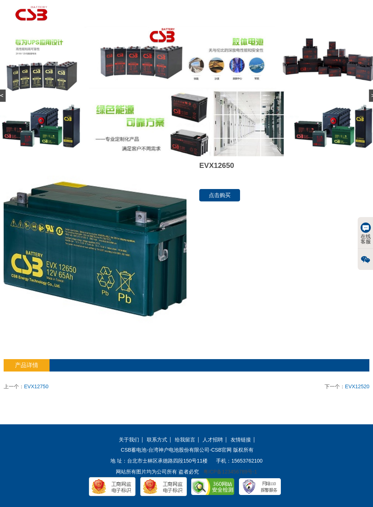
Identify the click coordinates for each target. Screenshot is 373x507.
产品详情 (26, 365)
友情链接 (241, 440)
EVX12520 (357, 386)
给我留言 (185, 440)
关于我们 (129, 440)
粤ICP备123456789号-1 (230, 472)
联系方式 (157, 440)
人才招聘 (213, 440)
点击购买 (220, 195)
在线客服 (366, 233)
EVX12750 (36, 386)
